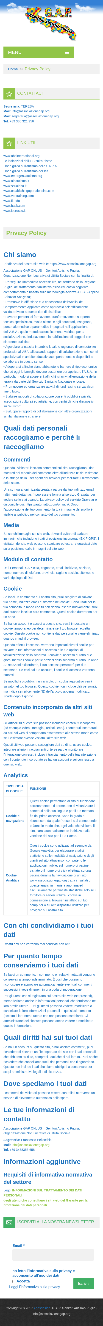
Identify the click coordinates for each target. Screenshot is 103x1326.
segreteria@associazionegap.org (35, 116)
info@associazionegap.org (31, 111)
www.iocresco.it (14, 211)
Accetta (21, 1281)
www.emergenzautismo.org (22, 176)
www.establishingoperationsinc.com (28, 191)
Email (18, 1246)
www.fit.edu (11, 201)
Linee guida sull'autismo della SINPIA (30, 166)
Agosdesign (41, 1308)
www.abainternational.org (21, 156)
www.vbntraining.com (18, 196)
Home (13, 69)
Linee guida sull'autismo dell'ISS (26, 171)
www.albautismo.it (16, 181)
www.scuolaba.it (14, 186)
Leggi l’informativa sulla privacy (34, 1287)
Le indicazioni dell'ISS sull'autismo (27, 161)
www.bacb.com (14, 205)
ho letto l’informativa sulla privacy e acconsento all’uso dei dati (43, 1273)
